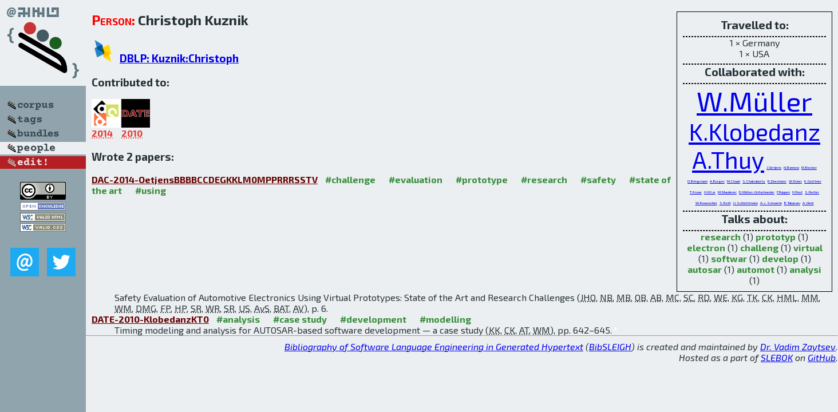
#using (150, 190)
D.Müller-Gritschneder (756, 191)
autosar (704, 269)
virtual (808, 247)
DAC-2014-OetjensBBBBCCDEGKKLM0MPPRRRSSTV (205, 179)
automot (755, 269)
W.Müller (754, 100)
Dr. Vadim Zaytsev (798, 346)
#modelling (445, 319)
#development (373, 319)
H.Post (797, 191)
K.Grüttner (812, 181)
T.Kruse (696, 191)
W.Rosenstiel (706, 202)
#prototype (482, 179)
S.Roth (725, 202)
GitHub (822, 357)
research (721, 236)
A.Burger (717, 181)
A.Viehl (808, 202)
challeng (759, 247)
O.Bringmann (697, 181)
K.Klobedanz (754, 131)
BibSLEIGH (610, 346)
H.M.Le (710, 191)
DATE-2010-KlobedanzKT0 (150, 319)
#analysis (238, 319)
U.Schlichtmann (745, 202)
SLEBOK (777, 357)
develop (780, 258)
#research (544, 179)
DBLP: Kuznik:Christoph (179, 58)
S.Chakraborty (753, 181)
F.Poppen (783, 191)
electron (706, 247)
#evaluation (415, 179)
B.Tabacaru (792, 202)
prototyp (776, 236)
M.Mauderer (727, 191)
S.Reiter (812, 191)
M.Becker (809, 167)
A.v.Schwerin (771, 202)
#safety (598, 179)
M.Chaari (733, 181)
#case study (300, 319)
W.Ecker (795, 181)
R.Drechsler (777, 181)
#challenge (350, 179)
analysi (805, 269)
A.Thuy (728, 159)
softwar (729, 258)
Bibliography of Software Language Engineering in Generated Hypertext (433, 346)
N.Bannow (791, 167)
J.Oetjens (773, 167)
